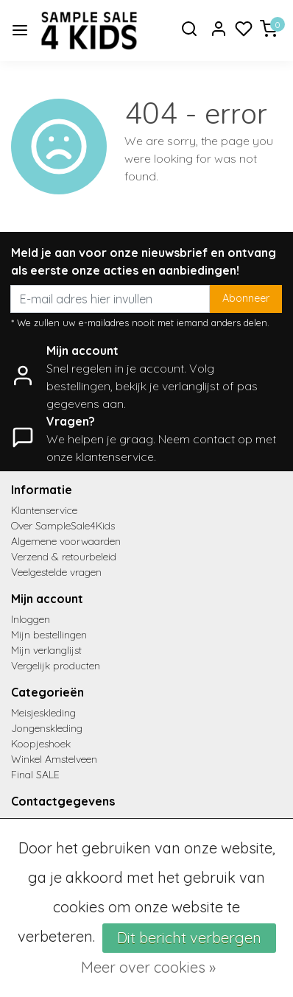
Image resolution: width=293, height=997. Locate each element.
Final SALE (35, 774)
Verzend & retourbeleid (63, 556)
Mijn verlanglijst (46, 650)
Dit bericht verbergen (189, 938)
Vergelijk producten (55, 665)
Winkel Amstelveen (54, 759)
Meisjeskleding (43, 712)
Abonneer (245, 298)
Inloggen (30, 619)
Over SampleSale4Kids (63, 525)
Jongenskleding (46, 728)
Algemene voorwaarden (66, 541)
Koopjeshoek (41, 743)
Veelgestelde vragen (56, 572)
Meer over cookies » (148, 967)
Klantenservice (44, 510)
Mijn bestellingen (49, 634)
